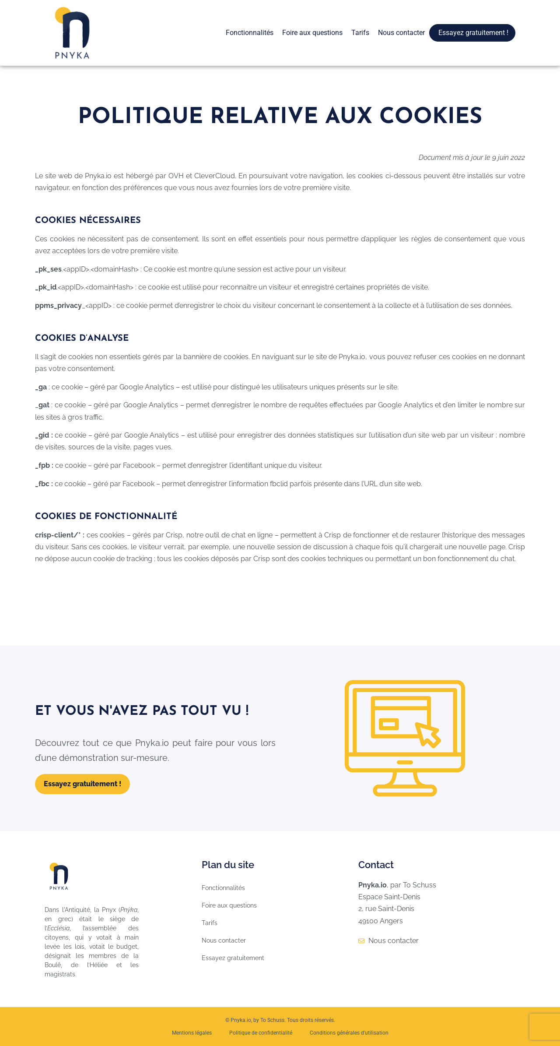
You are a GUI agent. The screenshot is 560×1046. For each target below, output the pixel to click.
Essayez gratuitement (233, 957)
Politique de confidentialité (260, 1033)
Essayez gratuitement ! (473, 32)
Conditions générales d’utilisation (349, 1033)
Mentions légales (192, 1033)
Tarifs (360, 32)
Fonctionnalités (249, 32)
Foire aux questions (312, 32)
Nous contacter (401, 32)
